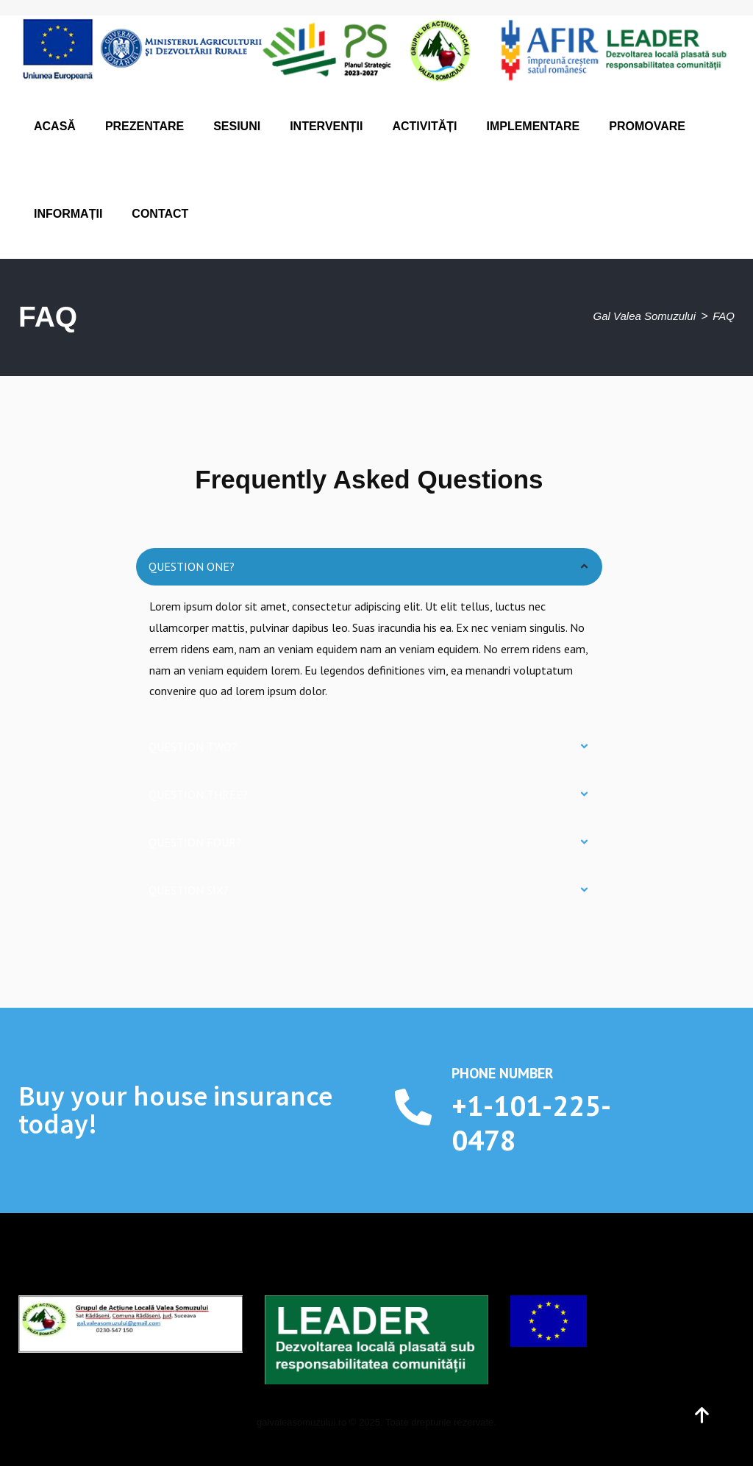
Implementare (532, 126)
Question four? (195, 842)
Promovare (647, 126)
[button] (369, 567)
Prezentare (144, 126)
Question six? (189, 890)
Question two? (193, 746)
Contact (160, 213)
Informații (68, 213)
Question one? (192, 566)
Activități (424, 126)
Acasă (55, 126)
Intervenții (326, 126)
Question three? (198, 794)
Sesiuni (236, 126)
